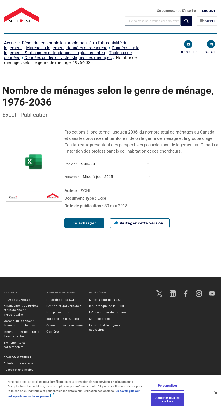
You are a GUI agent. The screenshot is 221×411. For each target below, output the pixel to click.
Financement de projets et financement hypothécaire (21, 310)
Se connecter (167, 10)
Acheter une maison (18, 363)
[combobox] (152, 20)
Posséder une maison (20, 369)
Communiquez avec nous (65, 325)
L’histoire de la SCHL (61, 299)
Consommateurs (17, 357)
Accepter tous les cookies (167, 399)
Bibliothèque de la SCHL (107, 306)
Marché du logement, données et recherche (66, 47)
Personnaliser (167, 385)
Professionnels (17, 299)
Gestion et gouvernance (63, 306)
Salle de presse (100, 319)
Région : (107, 164)
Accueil (11, 42)
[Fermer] (216, 393)
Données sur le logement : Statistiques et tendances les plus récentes (71, 50)
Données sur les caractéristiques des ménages (68, 57)
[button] (186, 21)
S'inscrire (189, 10)
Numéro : (108, 177)
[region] (110, 393)
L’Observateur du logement (109, 312)
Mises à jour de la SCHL (106, 299)
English (208, 10)
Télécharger (84, 223)
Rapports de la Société (63, 319)
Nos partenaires (58, 312)
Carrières (53, 331)
